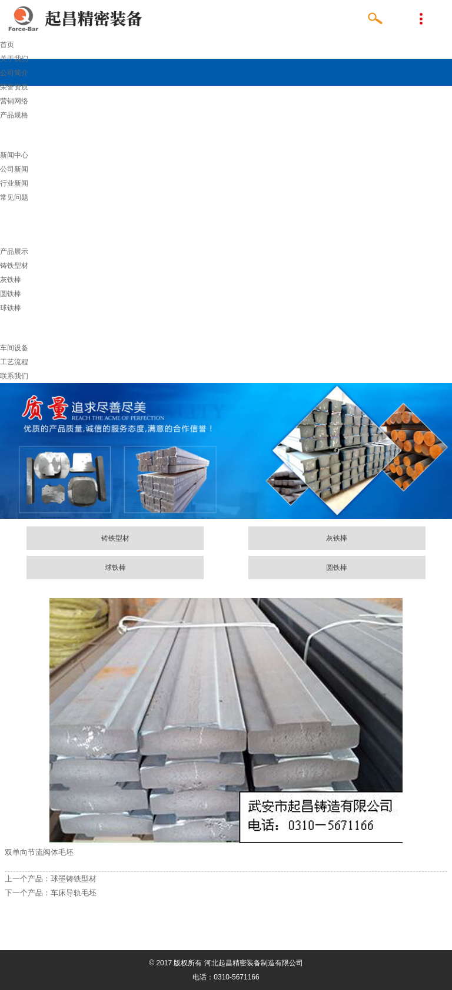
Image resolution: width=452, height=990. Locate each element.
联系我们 (14, 376)
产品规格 (14, 115)
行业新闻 (14, 183)
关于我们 (14, 59)
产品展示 (14, 251)
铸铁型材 (14, 265)
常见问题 (14, 197)
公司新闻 (14, 169)
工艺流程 (14, 362)
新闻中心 (14, 155)
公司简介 (14, 73)
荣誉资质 (14, 87)
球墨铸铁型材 (74, 878)
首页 (7, 45)
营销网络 (14, 101)
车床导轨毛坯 (74, 892)
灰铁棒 (10, 280)
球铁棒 (10, 308)
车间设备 (14, 348)
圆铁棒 (10, 294)
